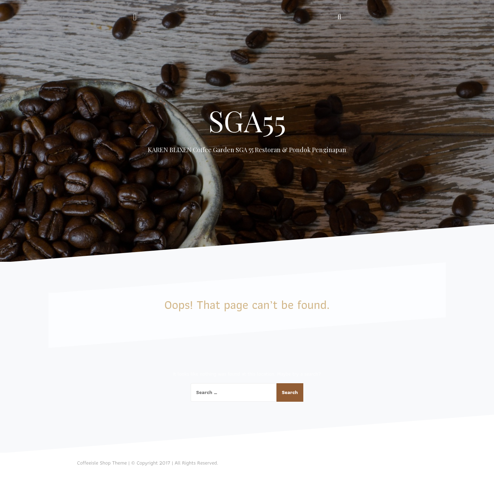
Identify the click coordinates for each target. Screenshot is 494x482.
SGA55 (247, 120)
